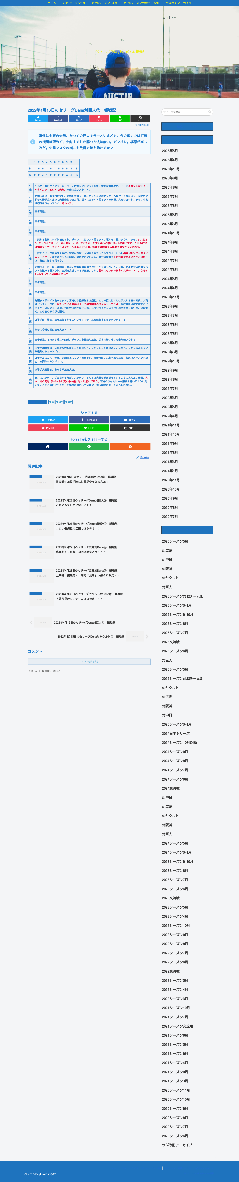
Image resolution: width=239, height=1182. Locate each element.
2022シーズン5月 (175, 980)
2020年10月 (171, 489)
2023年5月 (170, 333)
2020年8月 (170, 507)
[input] (187, 112)
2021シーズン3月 (175, 1081)
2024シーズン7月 (175, 770)
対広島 (167, 550)
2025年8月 (170, 187)
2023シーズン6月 (175, 889)
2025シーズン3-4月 (177, 724)
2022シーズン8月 (175, 943)
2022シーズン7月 (175, 953)
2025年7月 (170, 196)
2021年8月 (170, 452)
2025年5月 (170, 214)
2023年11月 (171, 297)
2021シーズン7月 (175, 1017)
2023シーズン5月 (175, 907)
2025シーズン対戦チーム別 (182, 678)
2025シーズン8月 (175, 623)
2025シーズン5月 (175, 669)
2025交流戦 (171, 642)
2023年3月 (170, 352)
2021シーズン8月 (175, 1072)
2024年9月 (170, 242)
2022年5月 (170, 406)
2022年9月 (170, 370)
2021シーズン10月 (176, 1007)
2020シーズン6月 (175, 1136)
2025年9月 (170, 178)
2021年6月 (170, 461)
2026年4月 (170, 159)
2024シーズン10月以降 (179, 742)
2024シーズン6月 (175, 779)
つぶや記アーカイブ (177, 1145)
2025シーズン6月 (175, 651)
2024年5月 (170, 278)
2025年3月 (170, 224)
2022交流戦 (171, 971)
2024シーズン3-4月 (177, 852)
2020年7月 (170, 516)
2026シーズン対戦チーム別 (182, 596)
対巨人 (167, 587)
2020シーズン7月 (175, 1126)
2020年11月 (171, 480)
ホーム (115, 1168)
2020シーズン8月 (175, 1117)
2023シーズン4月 (175, 916)
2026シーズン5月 (175, 541)
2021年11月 (171, 425)
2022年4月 (170, 416)
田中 (59, 402)
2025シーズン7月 (175, 632)
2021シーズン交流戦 (177, 1026)
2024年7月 (170, 260)
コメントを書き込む (89, 661)
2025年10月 (171, 169)
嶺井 (68, 402)
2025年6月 (170, 205)
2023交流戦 (171, 898)
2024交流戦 (171, 788)
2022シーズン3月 (175, 998)
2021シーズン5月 (175, 1044)
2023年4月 (170, 342)
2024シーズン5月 (175, 843)
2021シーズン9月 (175, 1053)
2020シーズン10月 (176, 1099)
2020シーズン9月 (175, 1108)
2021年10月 (171, 434)
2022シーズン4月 (37, 402)
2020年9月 (170, 498)
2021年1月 (170, 471)
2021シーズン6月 (175, 1035)
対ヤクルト (170, 577)
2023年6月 (170, 324)
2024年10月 (171, 233)
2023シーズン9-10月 (177, 861)
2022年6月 (170, 397)
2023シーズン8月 (175, 870)
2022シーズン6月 (175, 962)
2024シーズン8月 (175, 760)
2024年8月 (170, 251)
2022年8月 (170, 379)
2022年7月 (170, 388)
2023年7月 (170, 315)
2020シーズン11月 (176, 1090)
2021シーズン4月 (175, 1062)
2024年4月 (170, 288)
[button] (210, 112)
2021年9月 (170, 443)
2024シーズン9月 (175, 751)
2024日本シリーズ (176, 733)
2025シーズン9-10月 (177, 614)
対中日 (167, 559)
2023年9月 (170, 306)
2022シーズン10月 (176, 925)
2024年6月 (170, 269)
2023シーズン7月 (175, 879)
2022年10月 (171, 361)
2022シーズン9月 (175, 934)
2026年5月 (170, 150)
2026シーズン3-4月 (177, 605)
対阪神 (167, 568)
